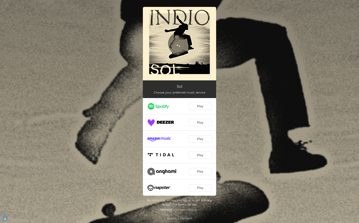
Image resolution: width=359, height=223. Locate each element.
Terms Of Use (187, 204)
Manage (166, 209)
